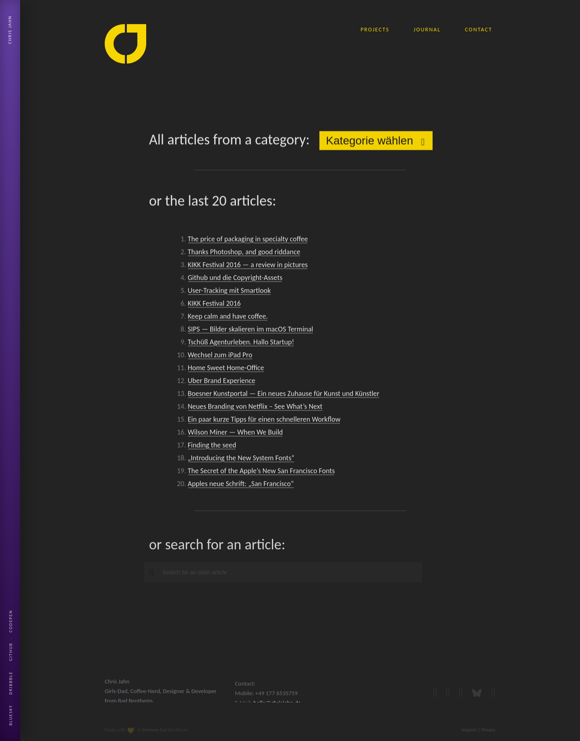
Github (10, 652)
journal (427, 29)
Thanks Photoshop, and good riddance (244, 253)
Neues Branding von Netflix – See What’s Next (255, 407)
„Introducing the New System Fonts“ (241, 459)
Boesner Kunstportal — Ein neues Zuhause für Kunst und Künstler (283, 394)
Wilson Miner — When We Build (235, 433)
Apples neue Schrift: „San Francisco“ (241, 485)
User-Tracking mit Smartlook (229, 291)
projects (374, 29)
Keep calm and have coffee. (228, 317)
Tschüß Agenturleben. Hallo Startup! (241, 343)
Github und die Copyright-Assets (235, 279)
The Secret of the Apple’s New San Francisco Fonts (261, 472)
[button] (148, 573)
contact (478, 29)
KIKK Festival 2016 (214, 304)
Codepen (10, 621)
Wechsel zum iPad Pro (220, 356)
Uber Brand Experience (221, 382)
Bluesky (10, 715)
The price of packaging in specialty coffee (248, 240)
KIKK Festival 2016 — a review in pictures (248, 266)
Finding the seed (212, 446)
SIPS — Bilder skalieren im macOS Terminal (250, 330)
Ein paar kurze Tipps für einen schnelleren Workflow (264, 420)
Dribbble (10, 683)
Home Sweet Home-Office (226, 369)
